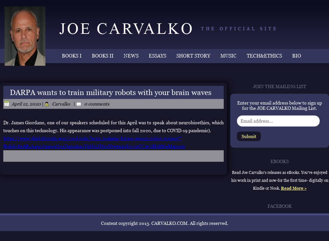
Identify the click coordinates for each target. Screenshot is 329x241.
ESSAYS (157, 56)
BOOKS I (72, 56)
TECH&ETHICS (264, 56)
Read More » (294, 188)
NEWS (131, 56)
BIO (296, 56)
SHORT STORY (193, 56)
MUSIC (228, 56)
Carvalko (61, 104)
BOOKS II (103, 56)
